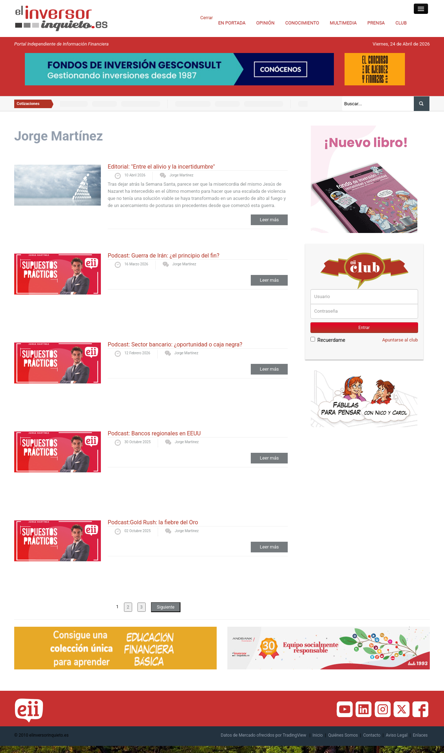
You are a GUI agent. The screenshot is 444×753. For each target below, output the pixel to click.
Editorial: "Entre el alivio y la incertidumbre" (161, 166)
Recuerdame (327, 340)
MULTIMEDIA (343, 23)
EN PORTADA (231, 23)
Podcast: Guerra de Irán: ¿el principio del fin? (163, 255)
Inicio (318, 735)
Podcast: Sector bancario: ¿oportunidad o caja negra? (175, 344)
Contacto (371, 735)
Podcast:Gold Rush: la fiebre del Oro (153, 522)
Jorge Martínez (181, 175)
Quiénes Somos (343, 735)
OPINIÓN (265, 23)
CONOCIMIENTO (302, 23)
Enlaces (420, 735)
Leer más (269, 219)
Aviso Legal (396, 735)
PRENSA (376, 23)
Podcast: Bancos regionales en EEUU (154, 433)
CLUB (401, 23)
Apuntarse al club (400, 340)
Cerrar (206, 17)
